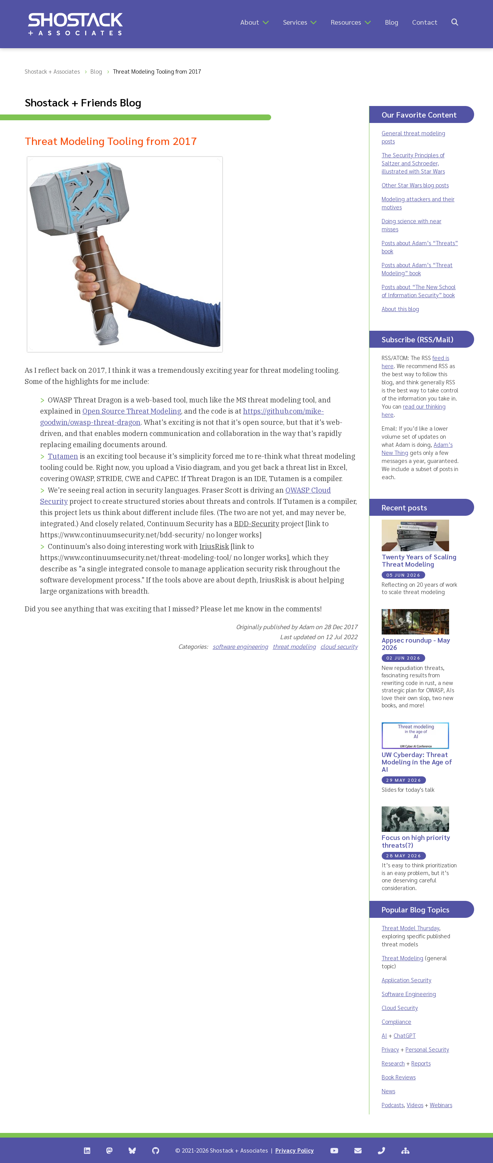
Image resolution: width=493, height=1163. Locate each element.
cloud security (338, 646)
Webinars (441, 1104)
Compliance (396, 1021)
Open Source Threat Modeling (131, 411)
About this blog (400, 308)
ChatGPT (405, 1035)
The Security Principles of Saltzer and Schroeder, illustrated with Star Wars (413, 163)
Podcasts (393, 1104)
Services (295, 21)
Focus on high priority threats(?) (416, 841)
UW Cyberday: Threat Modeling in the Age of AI (417, 762)
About (249, 21)
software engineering (240, 646)
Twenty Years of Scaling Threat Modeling (419, 560)
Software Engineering (409, 993)
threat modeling (294, 646)
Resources (346, 21)
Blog (391, 21)
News (388, 1090)
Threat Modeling (402, 957)
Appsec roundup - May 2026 (416, 643)
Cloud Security (400, 1007)
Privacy (390, 1049)
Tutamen (63, 456)
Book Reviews (399, 1077)
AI (384, 1035)
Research (393, 1063)
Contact (425, 21)
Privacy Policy (294, 1150)
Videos (415, 1104)
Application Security (406, 979)
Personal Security (427, 1049)
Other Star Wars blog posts (415, 185)
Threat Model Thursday (410, 927)
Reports (421, 1063)
